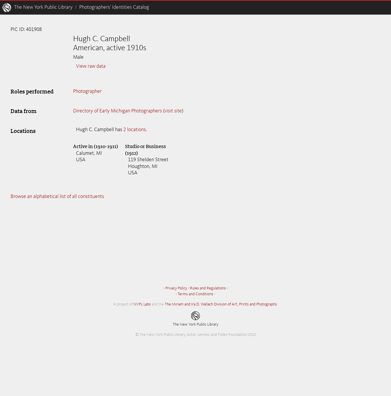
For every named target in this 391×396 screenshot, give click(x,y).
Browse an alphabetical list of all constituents (57, 196)
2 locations (134, 129)
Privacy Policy (176, 288)
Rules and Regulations (208, 288)
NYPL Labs (142, 304)
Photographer (87, 91)
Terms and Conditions (195, 294)
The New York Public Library (43, 7)
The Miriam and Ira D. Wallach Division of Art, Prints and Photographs (221, 304)
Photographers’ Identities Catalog (114, 7)
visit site (173, 111)
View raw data (90, 66)
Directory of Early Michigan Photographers (117, 111)
